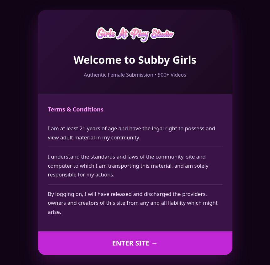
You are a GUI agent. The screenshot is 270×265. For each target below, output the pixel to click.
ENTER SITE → (135, 242)
